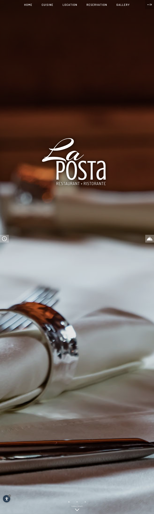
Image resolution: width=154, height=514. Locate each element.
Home (28, 5)
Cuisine (47, 5)
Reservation (97, 5)
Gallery (123, 5)
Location (70, 5)
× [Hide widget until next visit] (9, 495)
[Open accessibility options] (6, 498)
